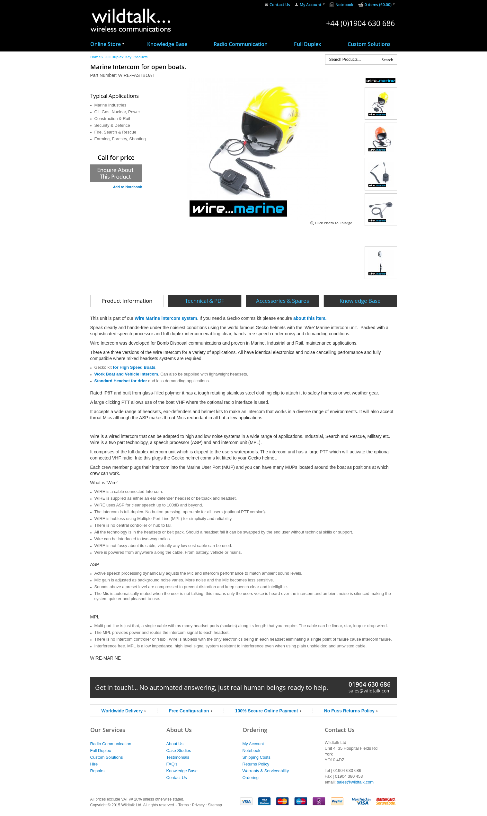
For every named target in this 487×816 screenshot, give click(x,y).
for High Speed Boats (134, 367)
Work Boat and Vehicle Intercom (126, 374)
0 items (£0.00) (378, 4)
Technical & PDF (204, 300)
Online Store (105, 44)
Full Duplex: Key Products (125, 56)
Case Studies (178, 750)
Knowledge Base (167, 44)
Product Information (127, 300)
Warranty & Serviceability (266, 770)
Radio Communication (241, 44)
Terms (183, 805)
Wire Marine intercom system (166, 318)
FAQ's (172, 764)
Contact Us (280, 4)
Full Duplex (307, 44)
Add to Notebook (127, 186)
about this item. (309, 318)
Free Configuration (189, 711)
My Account (311, 4)
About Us (174, 743)
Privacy (198, 805)
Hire (94, 764)
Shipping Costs (256, 757)
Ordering (251, 777)
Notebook (344, 4)
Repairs (97, 770)
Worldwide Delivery (122, 711)
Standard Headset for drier (120, 380)
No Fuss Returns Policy (349, 711)
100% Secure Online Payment (266, 711)
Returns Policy (256, 764)
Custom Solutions (369, 44)
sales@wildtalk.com (370, 691)
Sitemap (215, 805)
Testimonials (178, 757)
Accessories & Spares (282, 300)
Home (95, 56)
